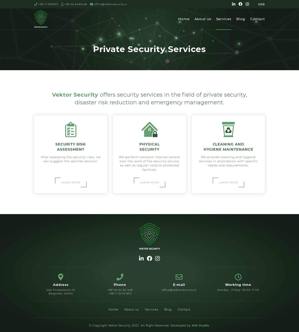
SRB (261, 4)
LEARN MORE (70, 182)
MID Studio (200, 325)
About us (203, 19)
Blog (240, 19)
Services (223, 19)
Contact (257, 19)
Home (183, 19)
